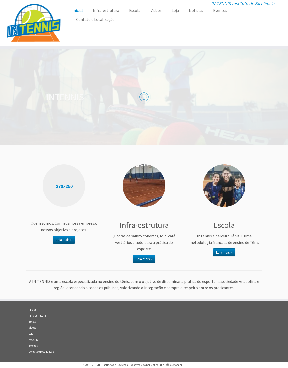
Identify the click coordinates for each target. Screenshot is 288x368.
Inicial (77, 10)
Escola (134, 10)
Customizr (176, 365)
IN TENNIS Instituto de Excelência (110, 365)
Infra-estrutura (106, 10)
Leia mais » (64, 239)
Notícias (196, 10)
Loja (175, 10)
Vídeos (156, 10)
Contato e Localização (95, 19)
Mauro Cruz (157, 365)
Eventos (220, 10)
